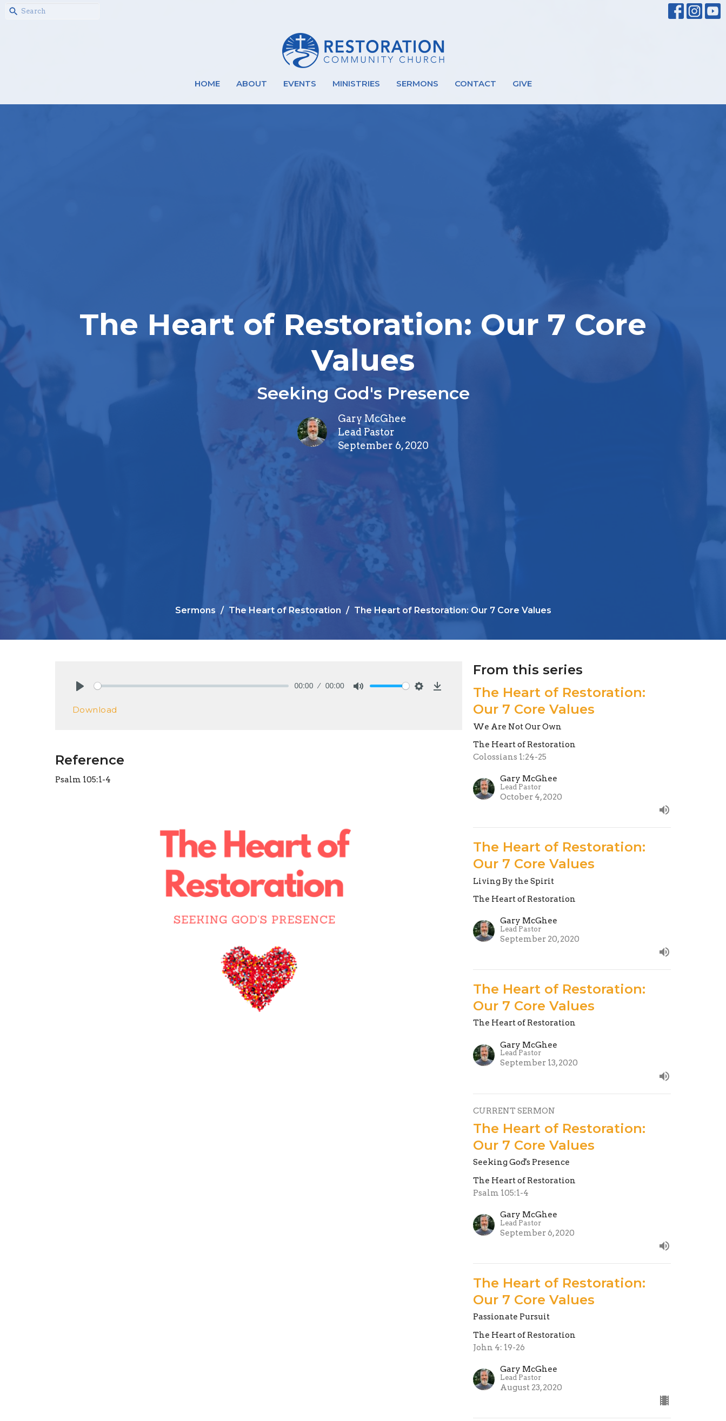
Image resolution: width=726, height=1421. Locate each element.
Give (522, 83)
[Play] (80, 686)
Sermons (417, 83)
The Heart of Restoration (285, 610)
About (251, 83)
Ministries (356, 83)
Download (94, 710)
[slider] (191, 686)
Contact (475, 83)
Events (299, 83)
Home (207, 83)
